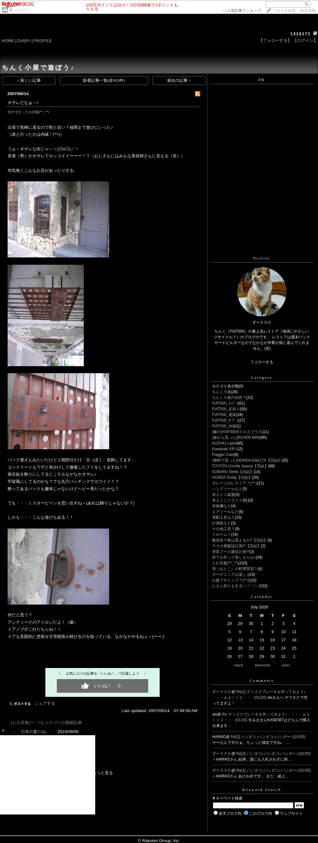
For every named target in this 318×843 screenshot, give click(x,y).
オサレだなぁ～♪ (23, 102)
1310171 (300, 33)
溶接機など (221, 506)
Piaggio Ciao (223, 454)
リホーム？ (221, 534)
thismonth (262, 665)
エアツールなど (225, 511)
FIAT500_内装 (224, 426)
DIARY (24, 40)
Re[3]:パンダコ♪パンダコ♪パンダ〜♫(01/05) (268, 737)
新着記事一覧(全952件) (104, 80)
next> (286, 665)
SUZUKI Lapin (224, 443)
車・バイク (18, 10)
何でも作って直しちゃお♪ (234, 557)
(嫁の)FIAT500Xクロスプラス (237, 432)
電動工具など (223, 517)
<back (238, 665)
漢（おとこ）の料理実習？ (235, 569)
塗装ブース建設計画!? (230, 551)
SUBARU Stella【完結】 (233, 472)
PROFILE (43, 40)
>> (241, 11)
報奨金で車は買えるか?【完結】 (240, 540)
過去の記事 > (179, 80)
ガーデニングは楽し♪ (230, 574)
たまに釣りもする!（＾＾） (235, 586)
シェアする (45, 703)
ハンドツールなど (227, 489)
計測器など (221, 523)
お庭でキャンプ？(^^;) (231, 580)
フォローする (261, 362)
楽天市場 (307, 11)
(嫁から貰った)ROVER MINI (236, 437)
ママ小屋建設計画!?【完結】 (236, 546)
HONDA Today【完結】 (232, 477)
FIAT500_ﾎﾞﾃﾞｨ (225, 420)
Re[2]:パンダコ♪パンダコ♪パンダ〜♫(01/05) (273, 753)
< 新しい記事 (29, 80)
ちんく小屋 (221, 392)
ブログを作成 (284, 11)
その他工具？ (223, 529)
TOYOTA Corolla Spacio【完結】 (240, 466)
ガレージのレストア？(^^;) (234, 483)
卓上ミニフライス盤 (229, 500)
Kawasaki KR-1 (225, 449)
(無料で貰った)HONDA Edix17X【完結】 (247, 460)
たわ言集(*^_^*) (37, 112)
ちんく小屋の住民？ (229, 397)
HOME (8, 40)
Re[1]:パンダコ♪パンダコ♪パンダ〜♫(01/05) (273, 770)
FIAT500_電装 (224, 414)
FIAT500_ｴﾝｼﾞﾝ (225, 403)
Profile (261, 258)
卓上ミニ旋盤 (223, 494)
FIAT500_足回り (226, 409)
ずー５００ (221, 692)
